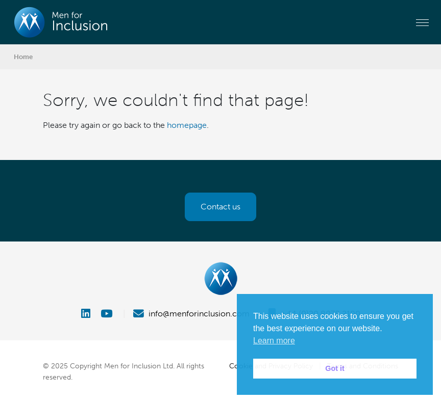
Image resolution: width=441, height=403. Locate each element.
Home (23, 57)
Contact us (220, 206)
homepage (187, 125)
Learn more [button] (274, 340)
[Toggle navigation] (422, 22)
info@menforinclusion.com (191, 313)
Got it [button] (335, 368)
